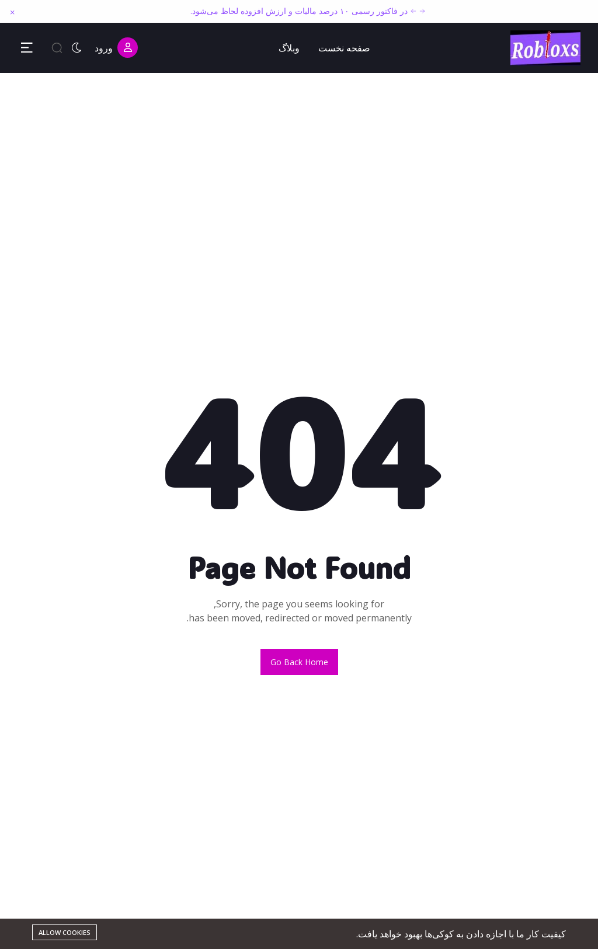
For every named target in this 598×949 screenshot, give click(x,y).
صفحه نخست (344, 47)
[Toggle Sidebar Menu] (27, 48)
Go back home (299, 662)
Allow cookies (65, 932)
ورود (116, 47)
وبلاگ (289, 47)
